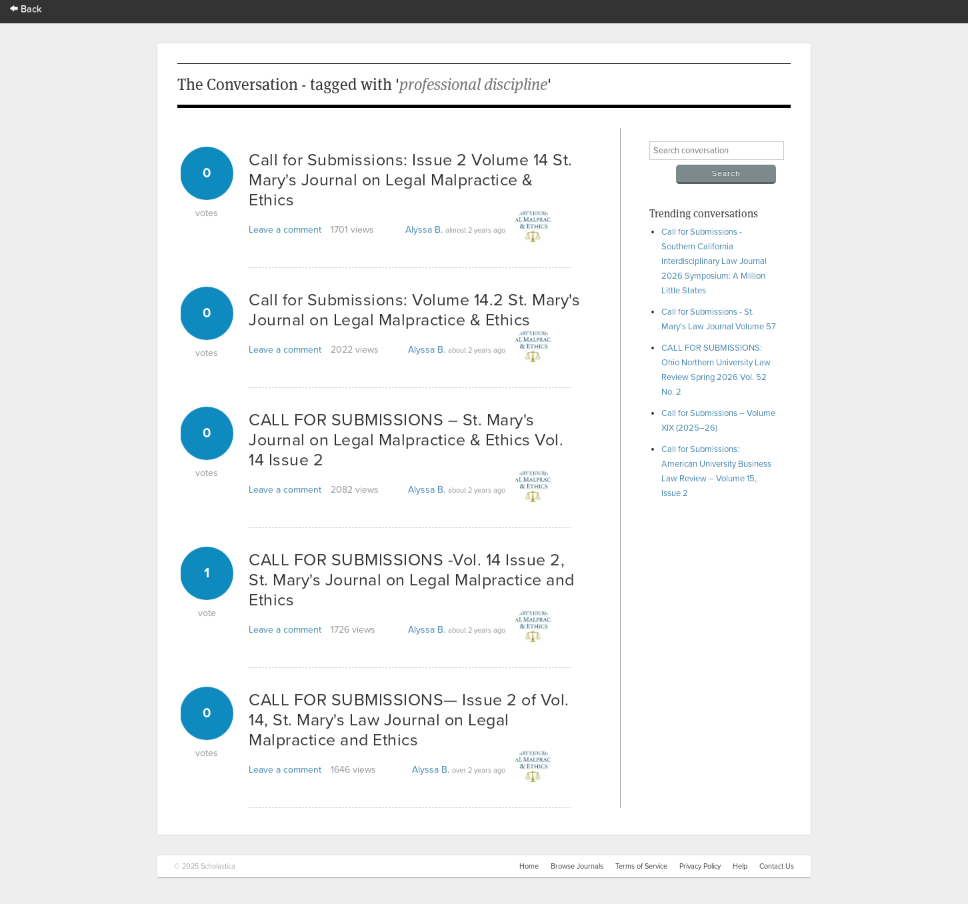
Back (26, 9)
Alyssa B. (424, 229)
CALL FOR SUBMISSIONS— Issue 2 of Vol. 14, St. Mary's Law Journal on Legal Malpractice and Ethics (409, 720)
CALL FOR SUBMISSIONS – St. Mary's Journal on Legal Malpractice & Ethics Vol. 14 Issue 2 (406, 440)
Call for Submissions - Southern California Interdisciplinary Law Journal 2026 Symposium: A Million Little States (714, 261)
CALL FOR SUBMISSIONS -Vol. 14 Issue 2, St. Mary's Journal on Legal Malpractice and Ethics (412, 580)
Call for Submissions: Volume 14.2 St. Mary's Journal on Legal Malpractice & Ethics (414, 310)
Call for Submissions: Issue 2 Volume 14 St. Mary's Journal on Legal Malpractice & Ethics (411, 180)
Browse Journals (577, 866)
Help (740, 866)
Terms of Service (641, 866)
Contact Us (776, 866)
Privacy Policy (700, 866)
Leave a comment (285, 229)
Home (529, 866)
